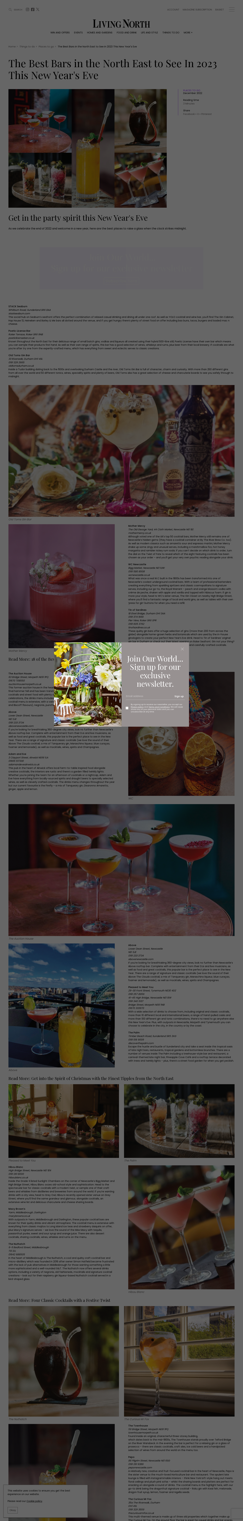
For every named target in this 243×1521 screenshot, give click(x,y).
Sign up (179, 696)
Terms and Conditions (159, 707)
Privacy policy (137, 707)
